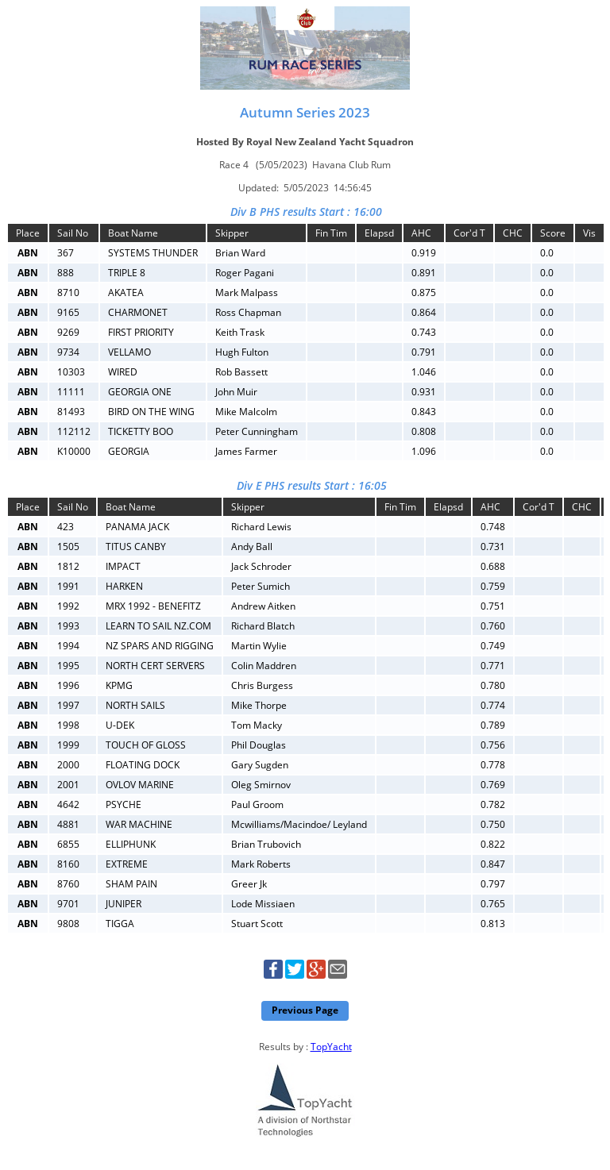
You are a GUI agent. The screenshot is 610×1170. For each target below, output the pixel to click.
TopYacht (331, 1046)
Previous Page (305, 1010)
